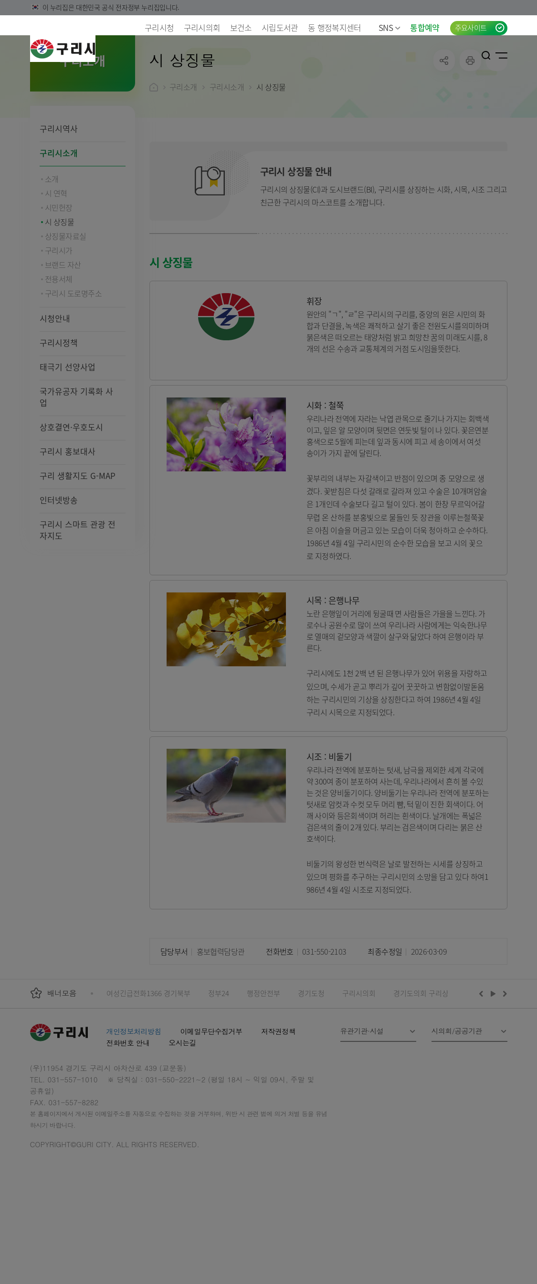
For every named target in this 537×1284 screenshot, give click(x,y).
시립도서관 (280, 27)
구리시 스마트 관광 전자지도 (78, 591)
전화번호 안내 (128, 1105)
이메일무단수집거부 (211, 1093)
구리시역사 (59, 190)
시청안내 (55, 380)
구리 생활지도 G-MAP (78, 537)
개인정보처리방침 (133, 1093)
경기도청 (311, 1055)
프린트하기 (470, 122)
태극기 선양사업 (67, 429)
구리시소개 (59, 215)
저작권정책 (278, 1093)
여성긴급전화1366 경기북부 (148, 1055)
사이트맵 (501, 55)
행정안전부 (263, 1055)
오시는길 (182, 1105)
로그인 (471, 55)
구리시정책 (59, 404)
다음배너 (503, 1055)
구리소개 (183, 148)
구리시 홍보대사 (67, 513)
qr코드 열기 (496, 122)
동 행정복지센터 (334, 27)
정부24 (218, 1055)
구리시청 (159, 27)
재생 (493, 1055)
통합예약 (424, 27)
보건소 (241, 27)
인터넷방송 (59, 562)
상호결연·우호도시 (71, 489)
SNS (389, 27)
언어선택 (455, 55)
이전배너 (483, 1055)
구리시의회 (202, 27)
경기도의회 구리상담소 (427, 1055)
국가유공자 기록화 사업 (76, 458)
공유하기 (444, 122)
